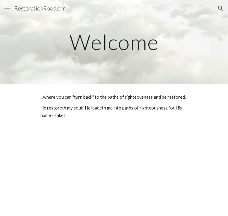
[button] (7, 8)
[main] (114, 42)
